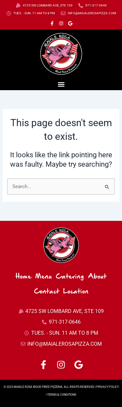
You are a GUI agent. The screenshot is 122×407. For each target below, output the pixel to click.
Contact (46, 292)
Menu (43, 277)
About (97, 277)
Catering (70, 277)
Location (75, 292)
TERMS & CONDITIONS (61, 394)
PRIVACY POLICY (107, 387)
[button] (61, 84)
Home (23, 277)
